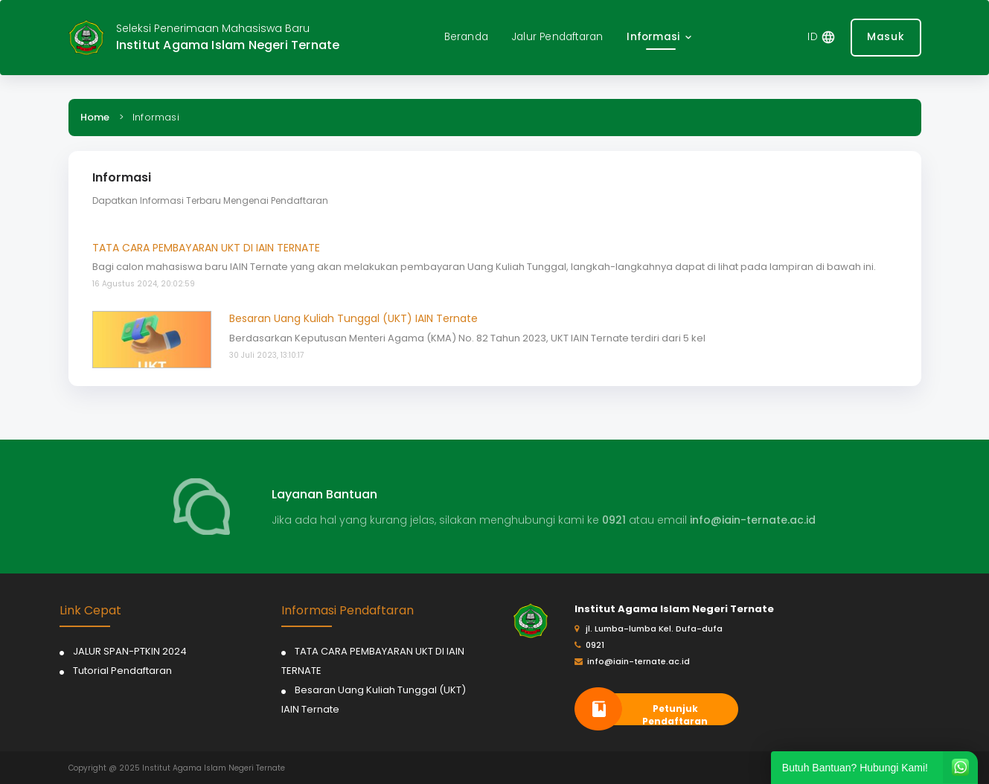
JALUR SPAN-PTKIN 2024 (130, 651)
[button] (660, 37)
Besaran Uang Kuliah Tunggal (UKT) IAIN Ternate (353, 318)
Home (95, 117)
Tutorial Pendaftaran (122, 670)
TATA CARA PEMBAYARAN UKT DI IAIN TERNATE (206, 247)
